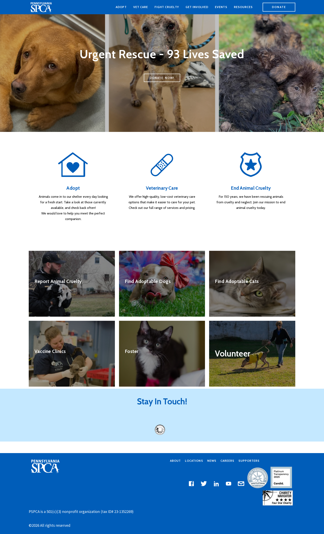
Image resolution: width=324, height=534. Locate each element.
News (211, 460)
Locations (194, 460)
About (175, 460)
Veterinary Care (162, 188)
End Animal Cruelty (251, 188)
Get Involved (197, 7)
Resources (243, 7)
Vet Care (140, 7)
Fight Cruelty (167, 7)
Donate (279, 7)
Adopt (121, 7)
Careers (227, 460)
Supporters (249, 460)
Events (221, 7)
